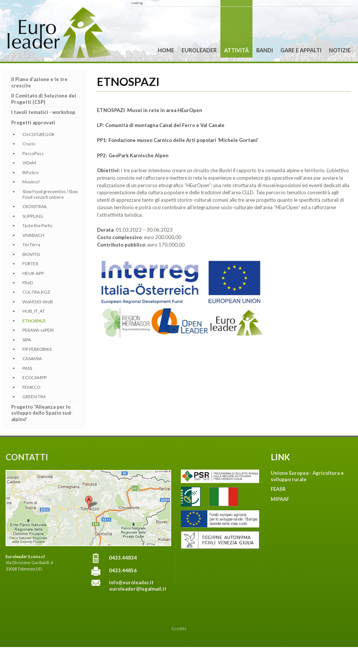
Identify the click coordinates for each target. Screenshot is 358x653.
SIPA (26, 340)
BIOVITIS (31, 254)
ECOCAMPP (34, 377)
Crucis (28, 143)
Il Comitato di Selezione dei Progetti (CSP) (43, 99)
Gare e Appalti (300, 50)
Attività (236, 50)
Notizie (340, 50)
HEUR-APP (33, 273)
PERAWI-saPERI (38, 330)
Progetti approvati (33, 123)
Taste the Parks (37, 225)
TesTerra (31, 244)
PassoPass (33, 153)
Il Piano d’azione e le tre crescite (39, 82)
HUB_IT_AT (33, 311)
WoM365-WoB (37, 301)
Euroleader (199, 50)
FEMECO (31, 387)
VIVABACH (33, 235)
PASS (27, 368)
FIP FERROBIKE (37, 349)
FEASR (278, 489)
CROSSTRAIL (34, 206)
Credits (179, 628)
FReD (27, 282)
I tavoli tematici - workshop (43, 112)
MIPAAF (280, 499)
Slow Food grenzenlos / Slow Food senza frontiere (50, 194)
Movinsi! (31, 182)
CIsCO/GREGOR (38, 134)
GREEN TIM (33, 396)
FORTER (30, 263)
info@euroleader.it (131, 582)
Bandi (264, 50)
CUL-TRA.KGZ (36, 292)
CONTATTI (27, 457)
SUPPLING (32, 216)
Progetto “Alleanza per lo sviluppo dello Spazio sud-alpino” (42, 413)
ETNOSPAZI (33, 321)
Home (166, 50)
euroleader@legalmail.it (137, 589)
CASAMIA (32, 358)
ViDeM (29, 162)
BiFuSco (30, 172)
